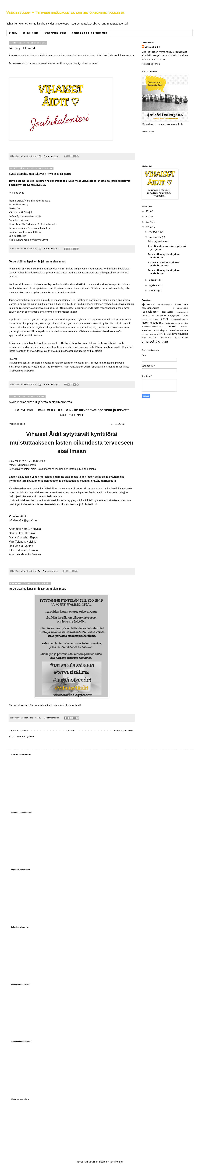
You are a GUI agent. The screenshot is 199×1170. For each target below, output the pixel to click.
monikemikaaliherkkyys (152, 327)
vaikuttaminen (181, 337)
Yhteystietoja (30, 33)
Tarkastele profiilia (151, 64)
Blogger (119, 1162)
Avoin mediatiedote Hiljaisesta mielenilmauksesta (40, 402)
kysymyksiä (175, 315)
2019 (148, 211)
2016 (148, 227)
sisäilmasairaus (179, 330)
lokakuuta (154, 280)
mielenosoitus (181, 323)
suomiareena (152, 334)
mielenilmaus (168, 323)
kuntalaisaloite (162, 316)
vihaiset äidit (152, 342)
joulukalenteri (150, 311)
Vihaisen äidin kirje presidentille (89, 33)
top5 (144, 338)
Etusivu (13, 33)
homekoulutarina (150, 308)
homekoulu (181, 304)
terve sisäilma (165, 334)
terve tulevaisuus (180, 334)
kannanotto (167, 312)
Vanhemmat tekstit (124, 730)
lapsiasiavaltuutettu (179, 319)
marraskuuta (155, 237)
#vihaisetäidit (94, 351)
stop (144, 334)
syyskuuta (154, 285)
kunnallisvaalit (148, 316)
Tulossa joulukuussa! (22, 48)
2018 (148, 217)
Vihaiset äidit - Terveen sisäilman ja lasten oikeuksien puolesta (65, 12)
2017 (148, 222)
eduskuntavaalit (165, 305)
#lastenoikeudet (74, 351)
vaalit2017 (153, 338)
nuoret (172, 326)
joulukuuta (154, 232)
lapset (164, 319)
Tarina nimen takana (54, 33)
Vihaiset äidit (152, 47)
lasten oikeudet (151, 322)
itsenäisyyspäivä (180, 308)
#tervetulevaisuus (37, 351)
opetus (184, 326)
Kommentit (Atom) (24, 736)
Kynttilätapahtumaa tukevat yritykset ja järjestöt (40, 174)
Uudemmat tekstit (19, 730)
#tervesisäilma (56, 351)
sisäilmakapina (160, 330)
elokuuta (153, 291)
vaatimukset (166, 338)
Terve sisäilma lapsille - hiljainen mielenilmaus (37, 261)
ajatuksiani (148, 304)
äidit (165, 342)
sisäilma (146, 330)
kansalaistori (182, 312)
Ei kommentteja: (51, 156)
